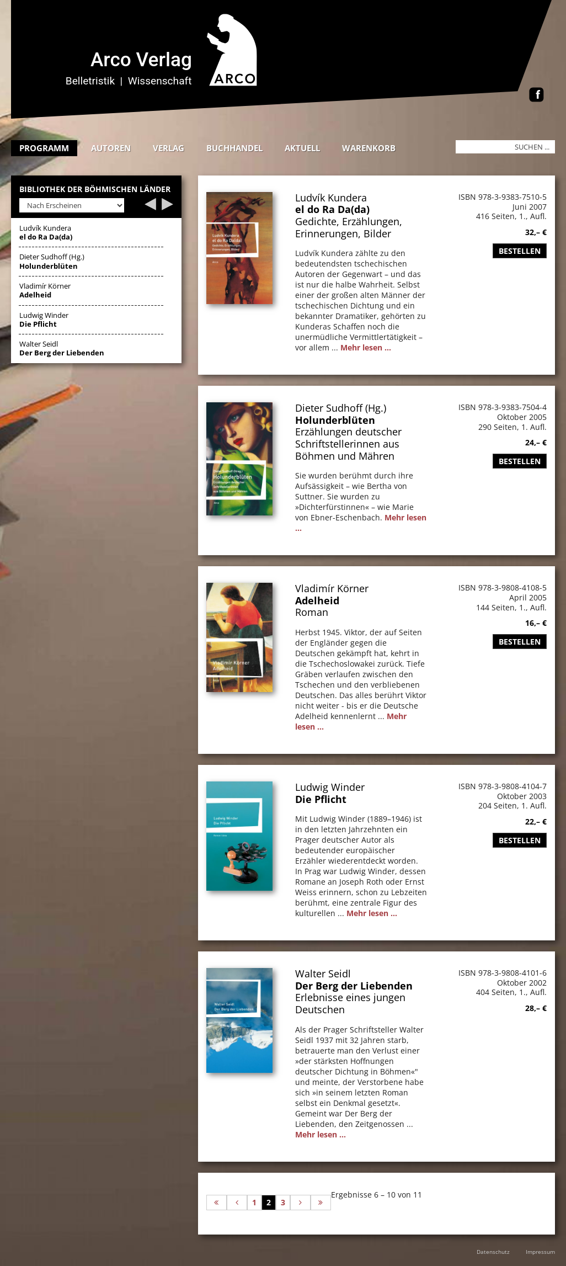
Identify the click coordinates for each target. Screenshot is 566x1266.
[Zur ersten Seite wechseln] (216, 1202)
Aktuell (302, 147)
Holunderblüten (335, 420)
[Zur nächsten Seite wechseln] (300, 1202)
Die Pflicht (320, 799)
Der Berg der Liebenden (354, 985)
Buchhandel (234, 147)
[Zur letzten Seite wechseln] (321, 1202)
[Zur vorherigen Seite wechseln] (237, 1202)
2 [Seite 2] (268, 1202)
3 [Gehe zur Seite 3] (283, 1202)
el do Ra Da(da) (332, 209)
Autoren (111, 147)
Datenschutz (493, 1252)
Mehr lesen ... (365, 347)
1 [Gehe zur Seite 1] (254, 1202)
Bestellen (520, 251)
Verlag (168, 147)
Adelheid (317, 600)
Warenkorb (369, 147)
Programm (44, 147)
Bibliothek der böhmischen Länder (94, 189)
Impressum (540, 1252)
